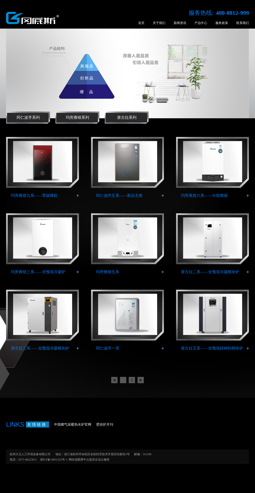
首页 (141, 23)
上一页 (114, 380)
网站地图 (73, 459)
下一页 (140, 380)
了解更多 (77, 195)
